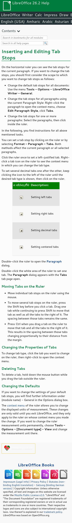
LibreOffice (10, 14)
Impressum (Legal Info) (16, 481)
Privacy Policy (38, 481)
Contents (9, 30)
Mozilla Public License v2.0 (29, 495)
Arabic (47, 21)
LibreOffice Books (36, 464)
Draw (63, 14)
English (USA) (13, 21)
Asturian (62, 21)
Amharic (33, 21)
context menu (16, 405)
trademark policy (53, 512)
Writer (27, 14)
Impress (51, 14)
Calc (38, 14)
